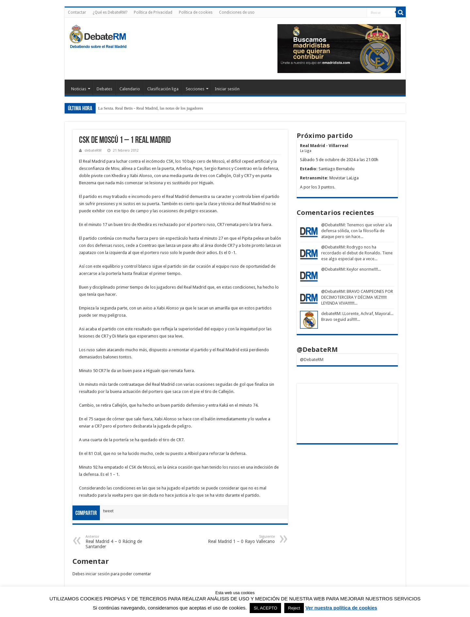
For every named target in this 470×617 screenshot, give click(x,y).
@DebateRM (333, 224)
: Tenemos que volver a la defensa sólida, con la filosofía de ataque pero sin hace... (356, 230)
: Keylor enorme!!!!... (363, 269)
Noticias (78, 88)
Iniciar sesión (227, 88)
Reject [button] (294, 608)
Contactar (77, 12)
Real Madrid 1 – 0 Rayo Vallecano (241, 539)
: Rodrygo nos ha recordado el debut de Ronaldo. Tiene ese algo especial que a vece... (357, 253)
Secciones (195, 88)
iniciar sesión (98, 573)
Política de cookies (195, 12)
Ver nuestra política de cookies (341, 607)
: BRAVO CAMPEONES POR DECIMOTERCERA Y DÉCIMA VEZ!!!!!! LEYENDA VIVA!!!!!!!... (357, 297)
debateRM (93, 150)
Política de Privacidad (153, 12)
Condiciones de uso (237, 12)
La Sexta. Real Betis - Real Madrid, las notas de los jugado (148, 108)
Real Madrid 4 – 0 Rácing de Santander (119, 541)
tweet (108, 510)
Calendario (129, 88)
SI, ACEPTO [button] (265, 608)
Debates (104, 88)
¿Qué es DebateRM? (110, 12)
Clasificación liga (163, 88)
